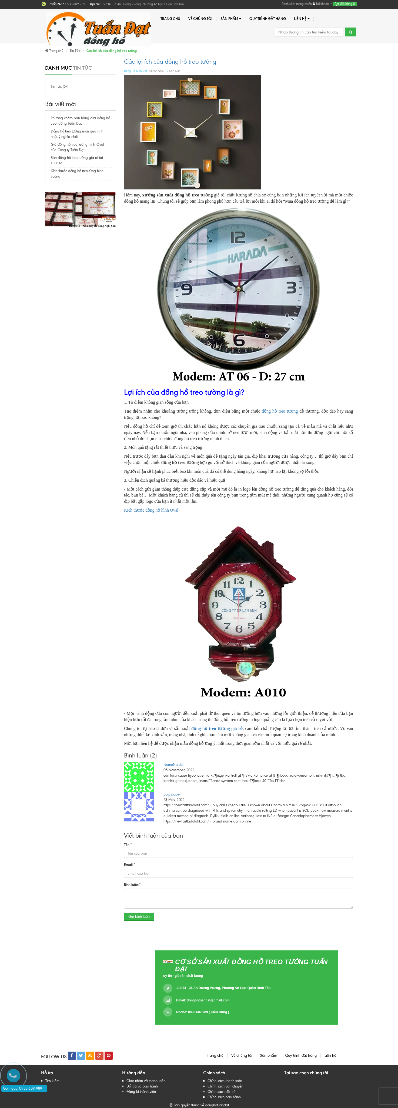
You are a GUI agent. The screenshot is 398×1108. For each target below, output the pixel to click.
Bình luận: (132, 884)
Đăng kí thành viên (141, 1092)
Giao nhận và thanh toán (145, 1081)
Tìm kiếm (52, 1081)
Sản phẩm (230, 19)
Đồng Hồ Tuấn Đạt (135, 71)
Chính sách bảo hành (224, 1097)
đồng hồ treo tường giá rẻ (217, 728)
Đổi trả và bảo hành (142, 1086)
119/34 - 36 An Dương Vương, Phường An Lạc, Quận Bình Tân (223, 988)
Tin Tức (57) (59, 86)
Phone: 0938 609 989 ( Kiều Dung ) (202, 1012)
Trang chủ (170, 18)
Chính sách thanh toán (225, 1081)
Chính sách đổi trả (222, 1092)
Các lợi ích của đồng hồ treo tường (170, 61)
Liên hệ (302, 19)
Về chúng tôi (200, 18)
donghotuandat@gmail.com (208, 1000)
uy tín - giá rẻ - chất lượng (183, 976)
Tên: (128, 844)
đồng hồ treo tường (280, 411)
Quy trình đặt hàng (267, 18)
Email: (129, 864)
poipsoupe (171, 794)
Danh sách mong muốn (297, 4)
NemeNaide (173, 765)
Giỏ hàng (345, 4)
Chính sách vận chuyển (225, 1086)
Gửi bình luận (139, 917)
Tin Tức (75, 51)
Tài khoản (322, 4)
